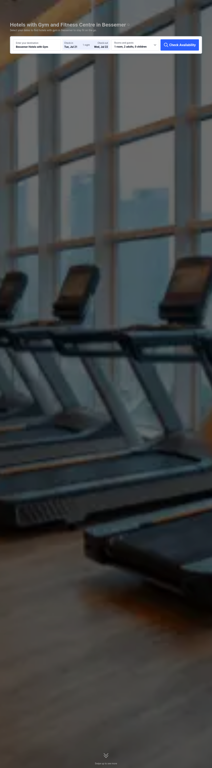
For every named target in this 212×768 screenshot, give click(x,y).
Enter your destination (27, 43)
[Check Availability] (179, 45)
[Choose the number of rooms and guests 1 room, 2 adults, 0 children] (135, 44)
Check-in (68, 43)
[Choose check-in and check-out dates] (74, 44)
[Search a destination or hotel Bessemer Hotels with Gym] (37, 45)
